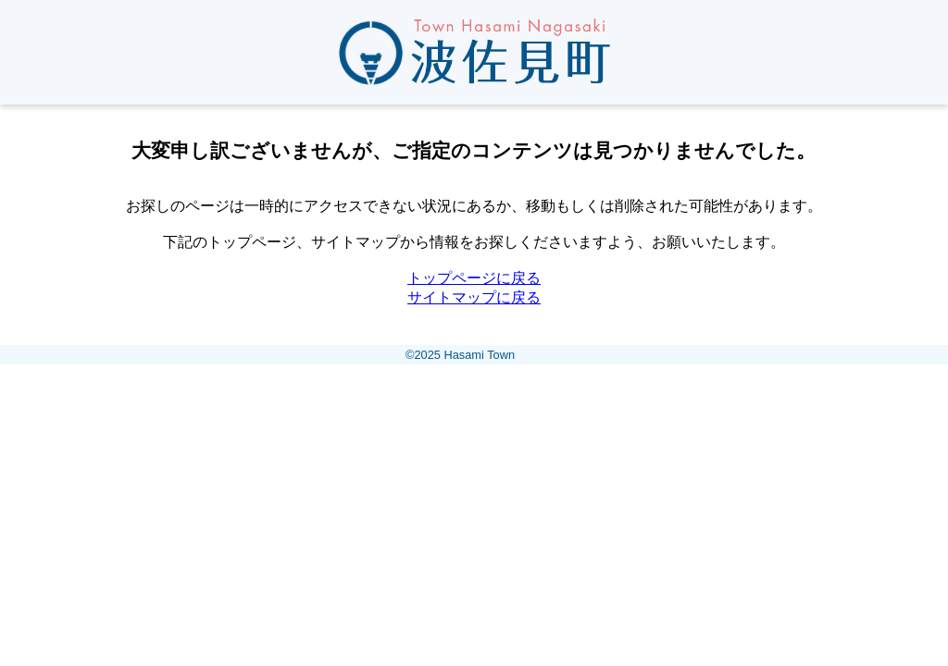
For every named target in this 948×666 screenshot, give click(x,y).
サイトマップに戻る (474, 297)
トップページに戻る (474, 278)
